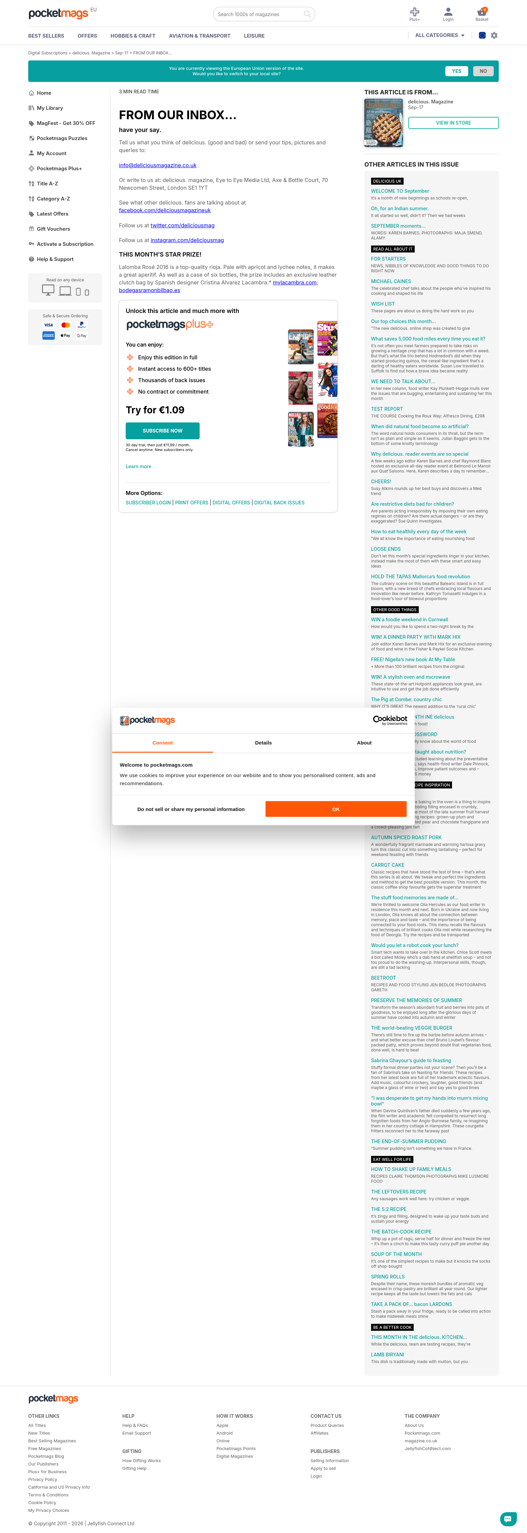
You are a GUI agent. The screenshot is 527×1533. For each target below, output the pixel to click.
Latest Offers (48, 214)
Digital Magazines (234, 1456)
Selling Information (330, 1460)
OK (336, 809)
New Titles (39, 1433)
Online (223, 1440)
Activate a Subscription (60, 244)
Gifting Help (134, 1468)
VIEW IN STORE (453, 123)
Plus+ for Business (47, 1471)
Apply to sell (323, 1468)
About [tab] (364, 743)
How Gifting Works (141, 1460)
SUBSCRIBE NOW (163, 431)
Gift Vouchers (49, 229)
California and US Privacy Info (59, 1487)
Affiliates (319, 1433)
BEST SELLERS (46, 36)
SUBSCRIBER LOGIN (148, 502)
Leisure (254, 36)
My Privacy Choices (48, 1510)
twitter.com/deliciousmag (182, 225)
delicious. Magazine (91, 52)
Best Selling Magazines (52, 1440)
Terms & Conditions (48, 1494)
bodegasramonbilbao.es (149, 290)
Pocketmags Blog (46, 1456)
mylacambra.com (295, 282)
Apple (222, 1425)
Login (316, 1476)
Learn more (138, 466)
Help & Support (51, 259)
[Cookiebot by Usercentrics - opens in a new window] (378, 721)
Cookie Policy (42, 1502)
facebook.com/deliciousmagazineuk (165, 210)
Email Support (136, 1433)
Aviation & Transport (200, 36)
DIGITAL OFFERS (231, 502)
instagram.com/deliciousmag (187, 240)
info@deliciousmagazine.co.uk (158, 165)
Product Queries (327, 1425)
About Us (414, 1425)
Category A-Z (49, 198)
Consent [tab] (163, 743)
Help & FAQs (135, 1425)
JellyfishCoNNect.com (428, 1448)
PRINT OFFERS (191, 502)
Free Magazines (44, 1448)
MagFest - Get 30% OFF (61, 123)
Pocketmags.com (422, 1433)
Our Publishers (43, 1464)
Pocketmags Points (236, 1448)
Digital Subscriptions (48, 52)
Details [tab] (263, 743)
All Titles (37, 1425)
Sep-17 (121, 52)
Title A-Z (43, 183)
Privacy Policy (42, 1479)
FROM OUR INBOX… (152, 52)
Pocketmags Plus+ (55, 168)
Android (224, 1433)
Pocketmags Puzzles (57, 138)
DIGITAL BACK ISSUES (279, 502)
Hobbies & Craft (133, 36)
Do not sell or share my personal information (191, 809)
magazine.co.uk (421, 1440)
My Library (45, 108)
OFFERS (87, 36)
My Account (47, 153)
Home (39, 93)
